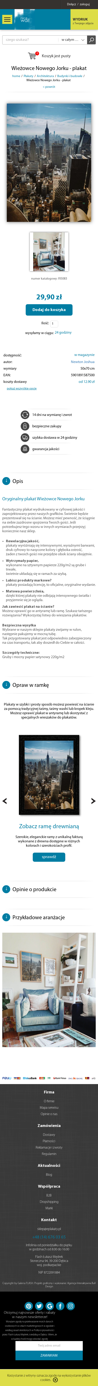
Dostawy (49, 1135)
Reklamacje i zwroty (49, 1148)
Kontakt (49, 1220)
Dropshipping (49, 1202)
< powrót (49, 87)
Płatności (49, 1141)
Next (93, 801)
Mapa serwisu (49, 1108)
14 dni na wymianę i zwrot (46, 415)
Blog (49, 1175)
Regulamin (49, 1154)
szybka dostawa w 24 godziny (49, 438)
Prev (4, 801)
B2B (49, 1195)
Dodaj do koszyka (49, 310)
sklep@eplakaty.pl (49, 1229)
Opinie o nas (49, 1114)
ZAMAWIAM (49, 1355)
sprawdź (49, 857)
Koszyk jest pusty (49, 56)
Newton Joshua (83, 362)
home (16, 76)
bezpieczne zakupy (41, 426)
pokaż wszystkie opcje (22, 388)
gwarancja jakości (40, 449)
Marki (49, 1208)
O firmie (49, 1101)
